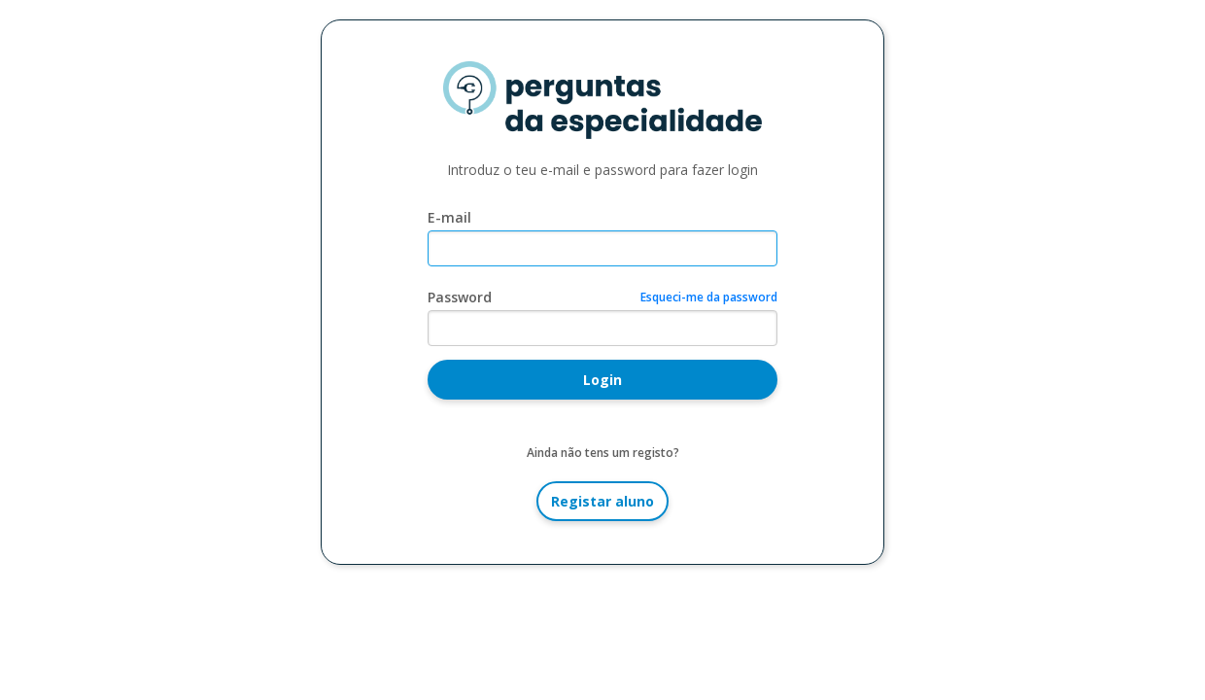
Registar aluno (602, 501)
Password (460, 297)
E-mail (449, 217)
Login (602, 379)
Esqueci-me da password (708, 297)
